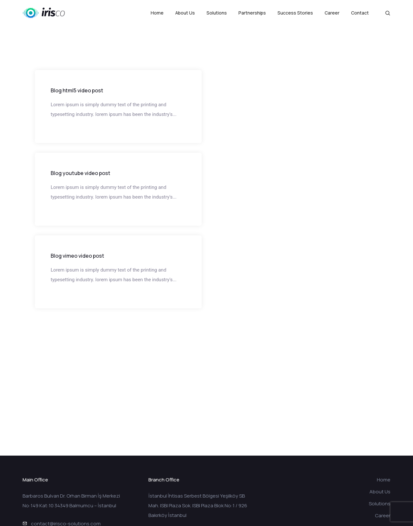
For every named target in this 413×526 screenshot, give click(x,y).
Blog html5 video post (77, 90)
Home (157, 13)
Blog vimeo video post (77, 255)
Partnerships (252, 13)
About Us (185, 13)
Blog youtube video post (80, 173)
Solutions (216, 13)
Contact (360, 13)
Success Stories (295, 13)
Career (332, 13)
